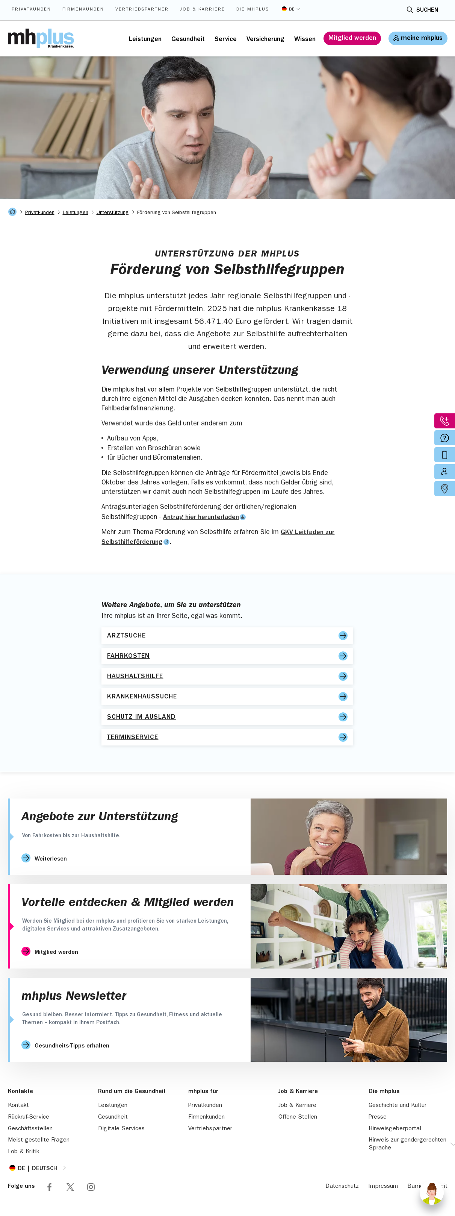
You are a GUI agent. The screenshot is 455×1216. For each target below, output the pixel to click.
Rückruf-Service (28, 1117)
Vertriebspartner (142, 10)
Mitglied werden (352, 38)
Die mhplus (252, 10)
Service (226, 39)
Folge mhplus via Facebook (49, 1187)
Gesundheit (188, 39)
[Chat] (432, 1193)
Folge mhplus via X (70, 1187)
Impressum (383, 1187)
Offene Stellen (297, 1117)
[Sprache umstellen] (291, 9)
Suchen (427, 11)
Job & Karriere (202, 10)
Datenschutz (342, 1187)
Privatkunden (31, 10)
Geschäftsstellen (30, 1129)
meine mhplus (422, 38)
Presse (378, 1117)
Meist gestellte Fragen (39, 1140)
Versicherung (265, 39)
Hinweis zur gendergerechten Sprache (407, 1144)
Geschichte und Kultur (397, 1106)
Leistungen (145, 39)
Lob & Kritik (23, 1152)
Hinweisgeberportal (395, 1129)
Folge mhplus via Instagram (90, 1187)
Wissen (305, 39)
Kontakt (18, 1106)
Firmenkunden (83, 10)
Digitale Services (121, 1129)
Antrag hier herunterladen (201, 518)
